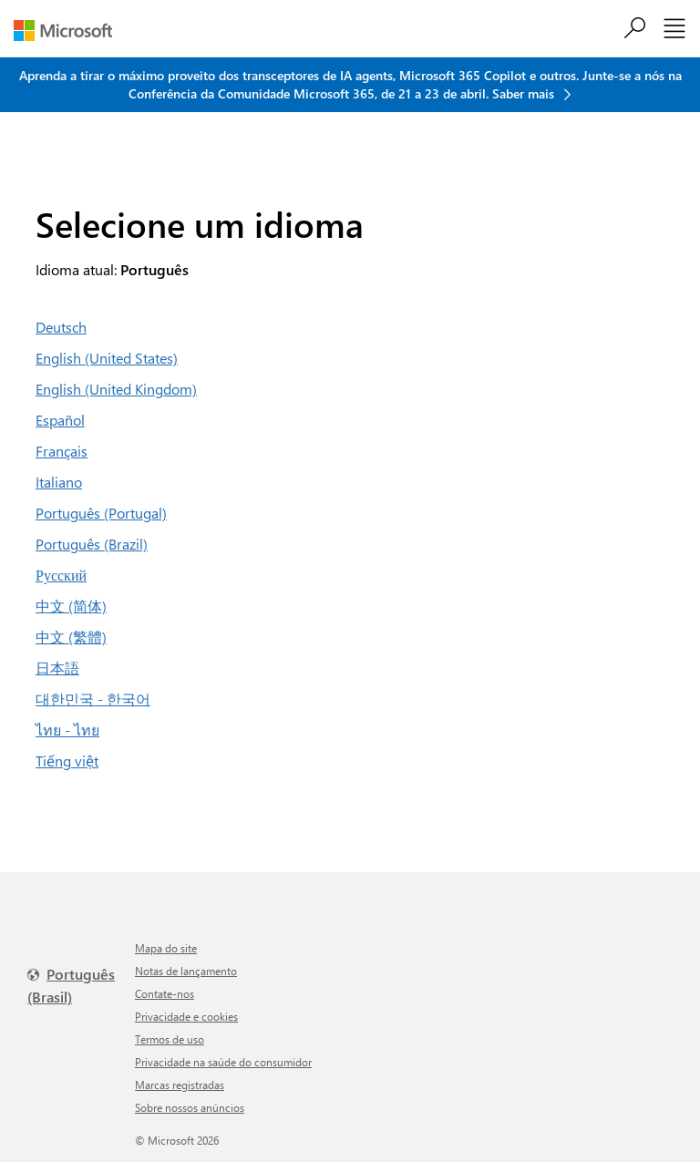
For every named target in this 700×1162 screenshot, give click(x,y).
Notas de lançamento (186, 970)
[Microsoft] (70, 31)
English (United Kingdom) (116, 388)
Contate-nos (164, 993)
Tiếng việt (67, 760)
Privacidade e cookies (186, 1016)
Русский (61, 574)
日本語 (57, 667)
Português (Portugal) (101, 512)
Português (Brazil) (92, 543)
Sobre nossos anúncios (189, 1107)
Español (60, 419)
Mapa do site (166, 948)
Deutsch (61, 326)
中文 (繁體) (71, 636)
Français (62, 450)
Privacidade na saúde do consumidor (223, 1061)
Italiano (59, 481)
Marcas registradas (179, 1084)
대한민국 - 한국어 (93, 698)
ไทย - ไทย (67, 729)
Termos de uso (169, 1039)
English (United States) (107, 357)
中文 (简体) (71, 605)
